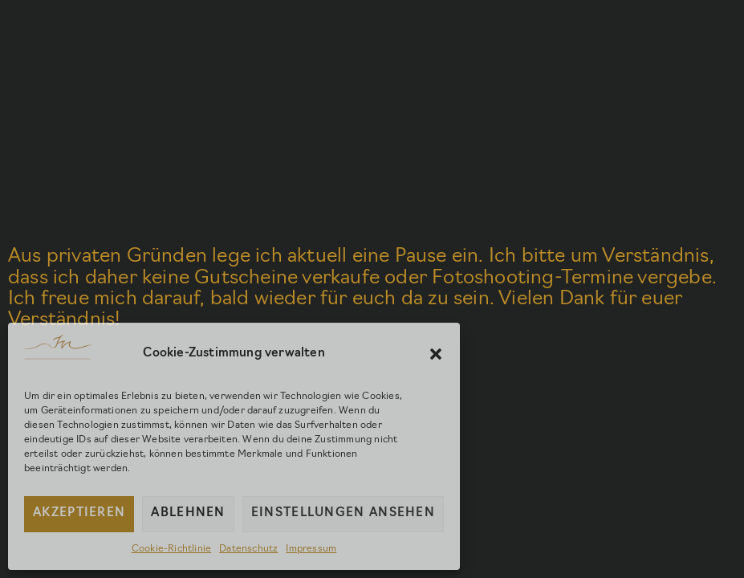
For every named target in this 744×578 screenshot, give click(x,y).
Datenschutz (248, 549)
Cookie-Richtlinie (171, 549)
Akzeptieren (79, 513)
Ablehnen (188, 513)
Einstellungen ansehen (343, 513)
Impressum (311, 549)
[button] (436, 354)
